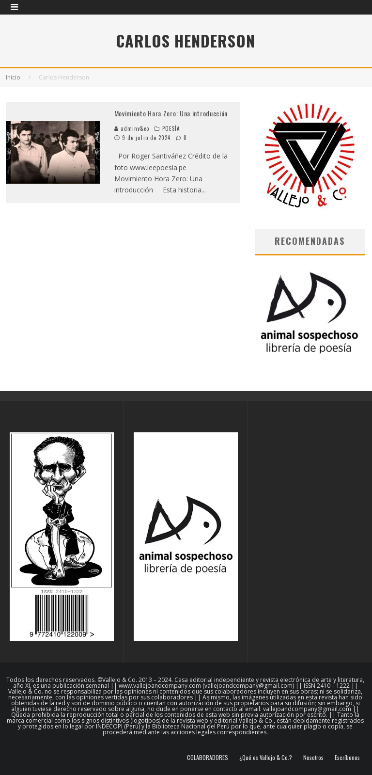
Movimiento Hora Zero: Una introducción (171, 113)
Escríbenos (347, 757)
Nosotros (313, 757)
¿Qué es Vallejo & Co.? (265, 757)
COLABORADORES (207, 757)
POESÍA (171, 128)
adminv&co (132, 128)
